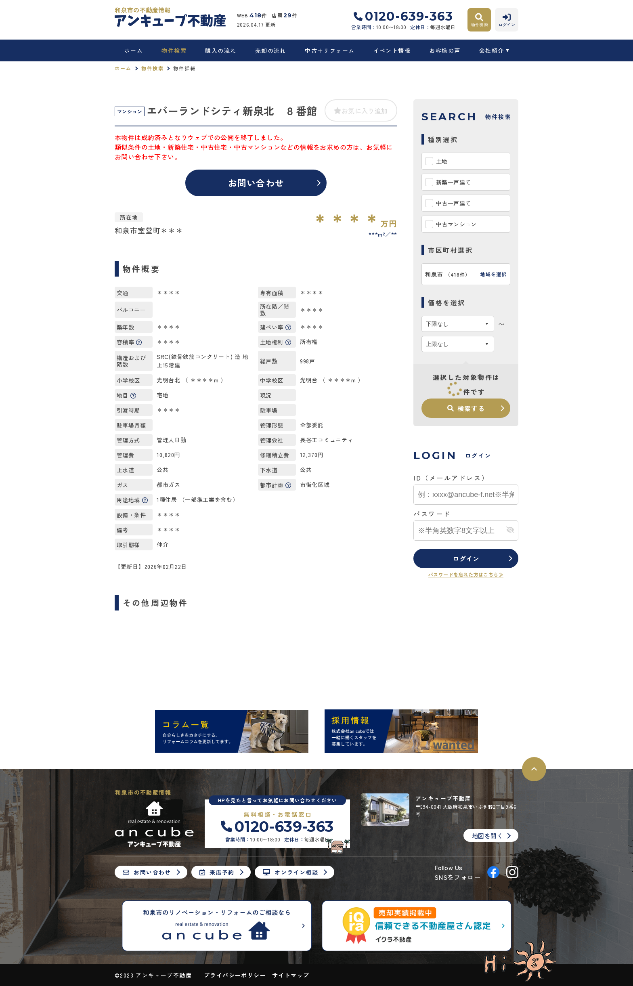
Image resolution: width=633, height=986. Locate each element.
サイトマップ (290, 975)
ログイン (466, 558)
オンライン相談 (290, 872)
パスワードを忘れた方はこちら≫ (465, 574)
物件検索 (174, 50)
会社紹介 (491, 50)
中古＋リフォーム (329, 50)
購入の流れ (220, 50)
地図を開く (487, 835)
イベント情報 (392, 50)
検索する (465, 408)
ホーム (133, 50)
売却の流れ (270, 50)
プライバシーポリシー (235, 975)
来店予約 (217, 872)
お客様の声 (444, 50)
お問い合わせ (256, 182)
